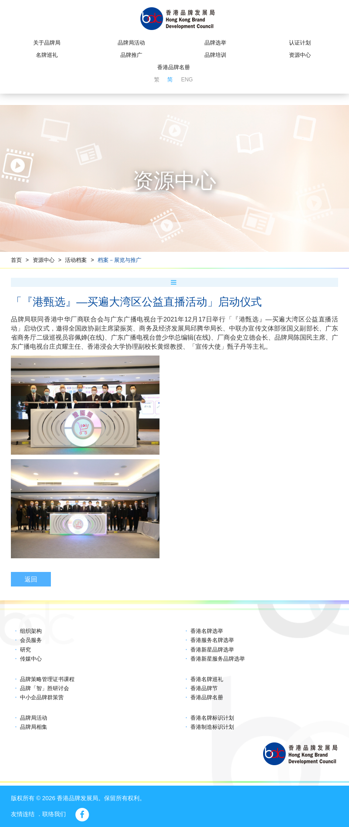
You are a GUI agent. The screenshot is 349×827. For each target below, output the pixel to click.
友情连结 (23, 814)
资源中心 (300, 55)
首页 (16, 260)
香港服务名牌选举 (212, 640)
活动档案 (76, 260)
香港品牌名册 (173, 67)
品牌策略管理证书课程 (47, 679)
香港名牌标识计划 (212, 718)
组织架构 (31, 631)
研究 (25, 650)
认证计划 (300, 43)
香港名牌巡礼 (206, 679)
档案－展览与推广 (119, 260)
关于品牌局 (46, 43)
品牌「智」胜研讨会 (44, 688)
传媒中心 (31, 659)
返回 (31, 579)
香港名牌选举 (206, 631)
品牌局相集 (33, 727)
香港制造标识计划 (212, 727)
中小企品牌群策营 (42, 697)
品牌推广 (131, 55)
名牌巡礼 (47, 55)
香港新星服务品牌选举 (217, 659)
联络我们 (54, 814)
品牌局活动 (131, 43)
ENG (187, 79)
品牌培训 (215, 55)
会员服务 (31, 640)
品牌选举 (215, 43)
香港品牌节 (204, 688)
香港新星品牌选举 (212, 650)
